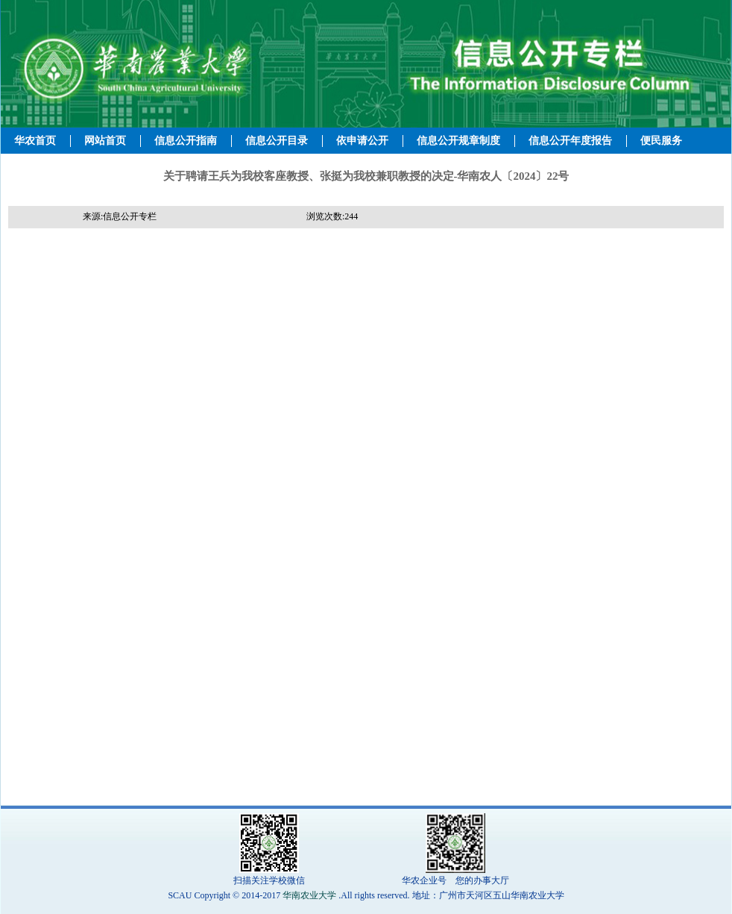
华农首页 (35, 140)
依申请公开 (362, 140)
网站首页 (105, 140)
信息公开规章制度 (458, 140)
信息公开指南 (185, 140)
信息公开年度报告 (570, 140)
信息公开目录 (276, 140)
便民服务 (661, 140)
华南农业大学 (309, 895)
